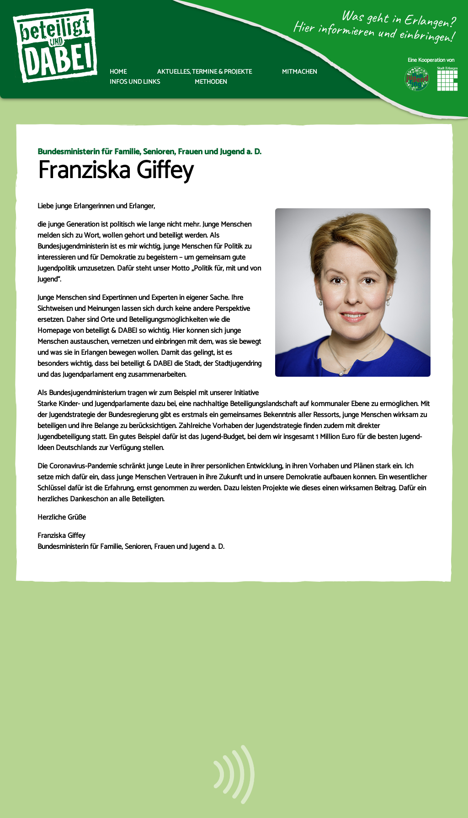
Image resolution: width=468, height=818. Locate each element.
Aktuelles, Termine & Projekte (204, 72)
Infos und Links (135, 82)
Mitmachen (299, 72)
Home (118, 72)
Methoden (211, 82)
